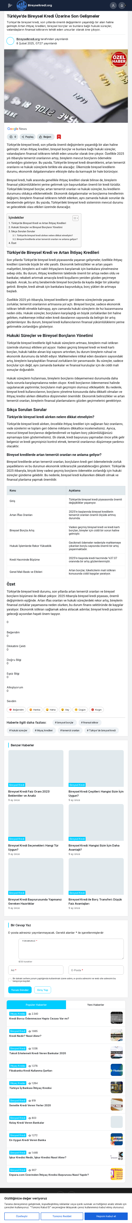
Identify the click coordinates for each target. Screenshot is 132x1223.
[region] (66, 1208)
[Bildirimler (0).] (121, 5)
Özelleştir (22, 1216)
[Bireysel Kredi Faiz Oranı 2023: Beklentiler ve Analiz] (35, 775)
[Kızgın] (96, 709)
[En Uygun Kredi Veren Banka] (66, 1139)
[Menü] (10, 5)
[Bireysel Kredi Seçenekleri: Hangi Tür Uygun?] (35, 829)
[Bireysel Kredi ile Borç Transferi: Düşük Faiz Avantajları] (96, 883)
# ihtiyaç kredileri (43, 730)
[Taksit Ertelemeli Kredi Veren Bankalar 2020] (66, 1052)
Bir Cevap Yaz (21, 925)
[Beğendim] (16, 709)
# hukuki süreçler (18, 730)
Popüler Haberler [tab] (36, 1004)
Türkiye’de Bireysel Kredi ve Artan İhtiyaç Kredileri (38, 223)
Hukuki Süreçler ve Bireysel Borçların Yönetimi (36, 227)
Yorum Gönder (20, 990)
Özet (13, 243)
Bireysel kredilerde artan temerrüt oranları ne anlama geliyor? (47, 239)
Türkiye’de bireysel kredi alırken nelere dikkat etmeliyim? (45, 235)
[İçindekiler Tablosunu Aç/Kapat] (74, 218)
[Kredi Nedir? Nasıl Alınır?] (66, 1035)
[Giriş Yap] (113, 5)
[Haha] (50, 709)
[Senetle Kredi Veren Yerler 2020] (66, 1104)
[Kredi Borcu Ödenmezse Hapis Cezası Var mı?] (66, 1017)
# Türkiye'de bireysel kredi (101, 730)
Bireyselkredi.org (28, 39)
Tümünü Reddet (62, 1216)
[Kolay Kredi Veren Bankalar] (66, 1122)
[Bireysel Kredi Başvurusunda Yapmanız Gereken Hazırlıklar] (35, 883)
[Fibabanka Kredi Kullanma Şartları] (66, 1069)
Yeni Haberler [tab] (95, 1004)
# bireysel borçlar (64, 722)
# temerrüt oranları (69, 730)
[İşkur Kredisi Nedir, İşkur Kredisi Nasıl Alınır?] (66, 1156)
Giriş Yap (42, 990)
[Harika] (34, 709)
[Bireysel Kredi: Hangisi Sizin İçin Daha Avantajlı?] (96, 829)
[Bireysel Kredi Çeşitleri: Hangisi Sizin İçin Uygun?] (96, 775)
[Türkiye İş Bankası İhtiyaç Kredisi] (66, 1087)
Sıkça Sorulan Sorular (23, 231)
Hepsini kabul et (106, 1216)
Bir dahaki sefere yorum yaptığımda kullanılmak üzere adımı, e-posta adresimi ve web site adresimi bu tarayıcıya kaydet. (64, 979)
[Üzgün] (80, 709)
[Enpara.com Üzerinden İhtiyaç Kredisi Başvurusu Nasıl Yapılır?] (66, 1174)
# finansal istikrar (89, 722)
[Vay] (65, 709)
